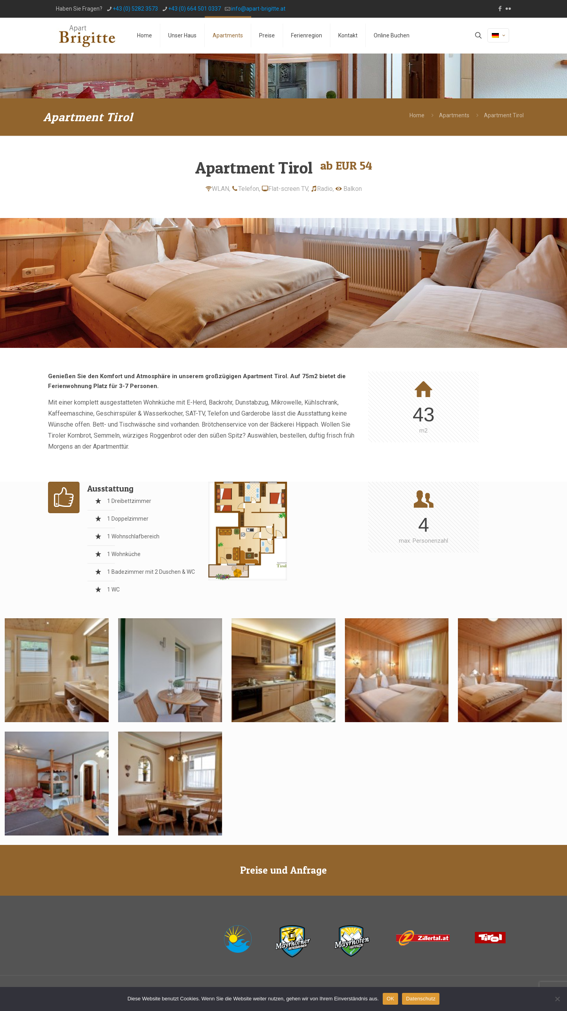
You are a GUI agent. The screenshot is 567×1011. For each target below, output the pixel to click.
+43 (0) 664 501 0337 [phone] (194, 9)
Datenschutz (420, 999)
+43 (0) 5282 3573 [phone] (135, 9)
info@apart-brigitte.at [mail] (258, 9)
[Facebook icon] (500, 8)
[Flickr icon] (508, 8)
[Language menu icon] (498, 35)
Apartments (454, 115)
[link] (247, 531)
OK (390, 999)
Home (417, 115)
